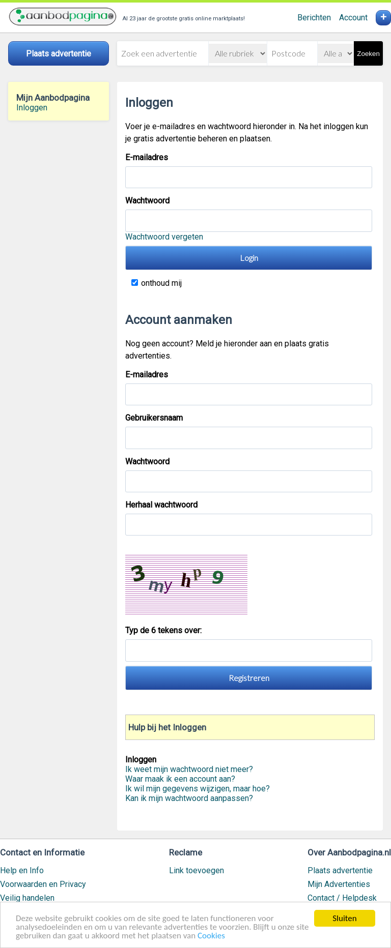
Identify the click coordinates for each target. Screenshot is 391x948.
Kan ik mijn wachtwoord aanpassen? (189, 798)
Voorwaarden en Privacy (43, 884)
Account (353, 17)
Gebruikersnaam (154, 418)
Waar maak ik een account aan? (180, 779)
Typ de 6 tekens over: (164, 630)
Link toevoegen (196, 870)
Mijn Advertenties (339, 884)
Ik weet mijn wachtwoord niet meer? (189, 769)
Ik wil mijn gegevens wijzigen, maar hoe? (197, 788)
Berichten (314, 17)
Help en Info (22, 870)
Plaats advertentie (340, 870)
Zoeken (368, 53)
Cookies (211, 936)
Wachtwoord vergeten (164, 237)
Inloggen (31, 107)
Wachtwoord (147, 200)
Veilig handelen (27, 898)
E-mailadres (146, 157)
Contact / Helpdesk (342, 898)
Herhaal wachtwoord (161, 505)
